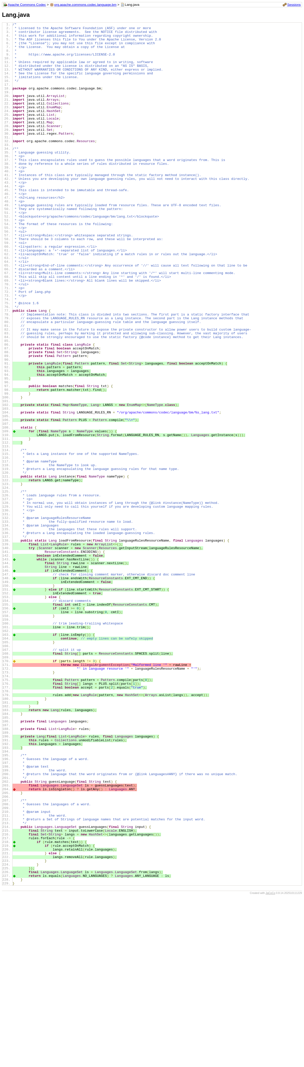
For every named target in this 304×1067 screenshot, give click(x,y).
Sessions (294, 5)
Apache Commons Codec (27, 5)
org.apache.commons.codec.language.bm (85, 5)
